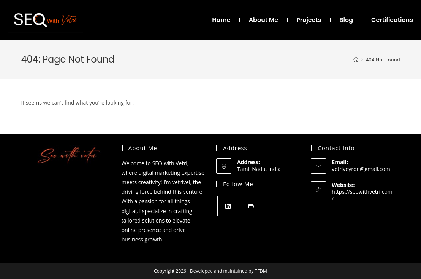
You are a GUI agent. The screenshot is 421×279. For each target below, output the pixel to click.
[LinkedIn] (227, 206)
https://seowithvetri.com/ (362, 195)
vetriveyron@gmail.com (361, 168)
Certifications (392, 20)
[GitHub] (251, 206)
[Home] (355, 59)
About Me (263, 20)
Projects (308, 20)
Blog (346, 20)
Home (221, 20)
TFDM (261, 271)
